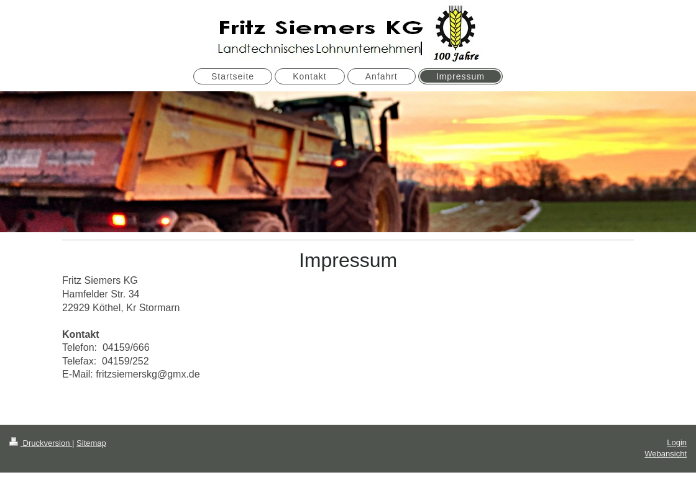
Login (677, 442)
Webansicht (665, 453)
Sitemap (91, 443)
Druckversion (40, 443)
